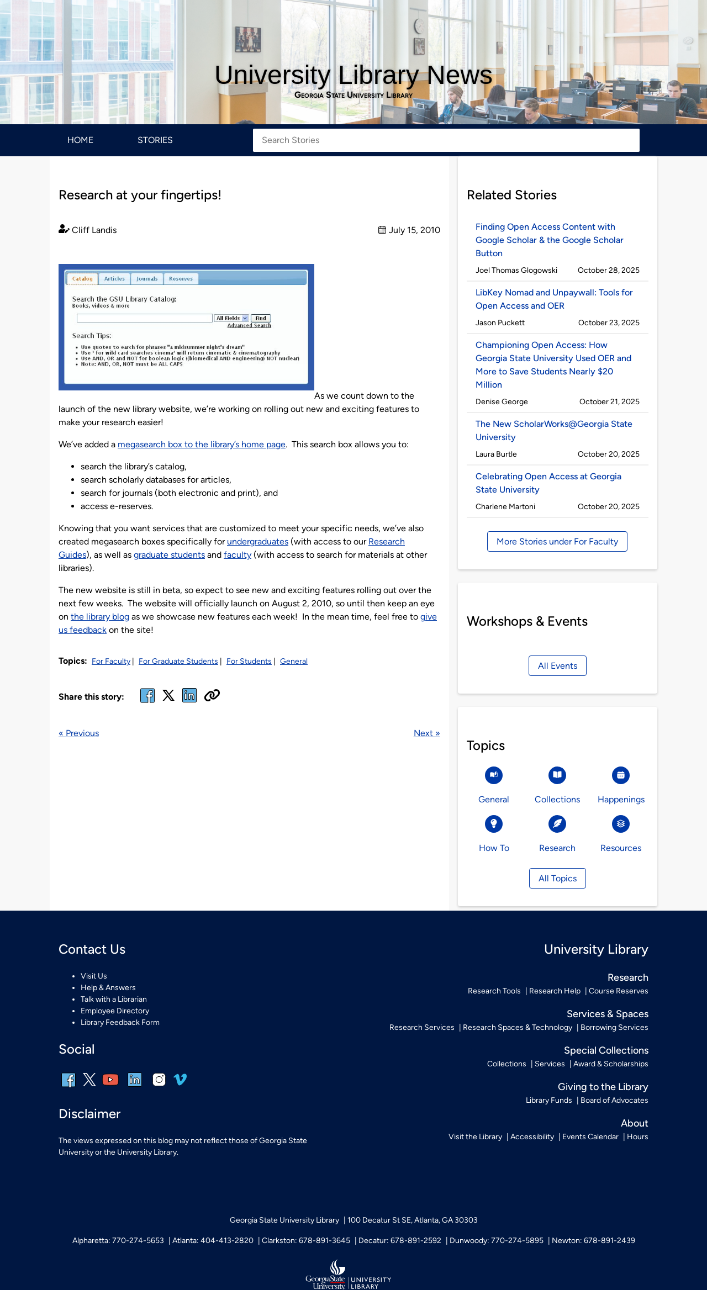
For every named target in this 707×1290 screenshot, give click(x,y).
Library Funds (549, 1100)
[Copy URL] (212, 696)
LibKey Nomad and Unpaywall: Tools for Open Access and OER (554, 299)
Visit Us (94, 976)
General (294, 661)
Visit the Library (475, 1136)
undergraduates (257, 541)
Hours (637, 1136)
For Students (249, 661)
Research (628, 977)
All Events (557, 665)
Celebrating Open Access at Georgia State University (548, 483)
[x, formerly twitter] (168, 699)
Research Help (555, 991)
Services (550, 1064)
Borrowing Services (614, 1027)
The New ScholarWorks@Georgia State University (554, 430)
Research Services (422, 1027)
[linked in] (189, 702)
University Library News (353, 74)
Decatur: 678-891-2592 (399, 1240)
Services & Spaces (607, 1014)
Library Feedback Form (120, 1022)
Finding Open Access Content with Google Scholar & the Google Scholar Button (550, 239)
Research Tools (494, 991)
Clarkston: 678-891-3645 (306, 1240)
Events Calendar (590, 1136)
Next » (427, 733)
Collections (506, 1064)
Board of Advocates (614, 1100)
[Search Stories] (446, 140)
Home (80, 140)
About (634, 1123)
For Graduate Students (178, 661)
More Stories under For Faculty (557, 541)
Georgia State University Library (353, 95)
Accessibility (532, 1136)
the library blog (100, 616)
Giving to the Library (603, 1087)
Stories (155, 140)
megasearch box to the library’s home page (202, 444)
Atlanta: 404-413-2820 (213, 1240)
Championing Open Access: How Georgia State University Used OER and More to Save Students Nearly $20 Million (553, 365)
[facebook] (147, 702)
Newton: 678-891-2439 (593, 1240)
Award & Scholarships (610, 1064)
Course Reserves (618, 991)
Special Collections (606, 1050)
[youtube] (110, 1087)
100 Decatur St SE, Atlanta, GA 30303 (412, 1220)
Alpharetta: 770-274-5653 (118, 1240)
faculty (237, 554)
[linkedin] (135, 1087)
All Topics (558, 878)
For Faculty (111, 661)
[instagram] (159, 1087)
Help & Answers (108, 987)
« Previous (79, 733)
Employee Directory (115, 1011)
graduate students (169, 554)
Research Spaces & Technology (517, 1027)
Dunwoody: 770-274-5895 (497, 1240)
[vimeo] (180, 1083)
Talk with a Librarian (114, 999)
